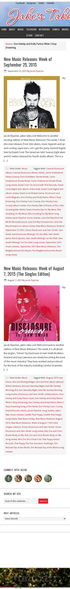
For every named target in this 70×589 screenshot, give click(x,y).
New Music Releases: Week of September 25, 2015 (28, 62)
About (12, 29)
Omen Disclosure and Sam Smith (41, 230)
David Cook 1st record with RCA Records (37, 185)
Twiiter (41, 2)
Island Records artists (16, 410)
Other (29, 35)
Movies (65, 29)
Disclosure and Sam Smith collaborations (38, 394)
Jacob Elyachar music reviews (27, 218)
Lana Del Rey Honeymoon (40, 222)
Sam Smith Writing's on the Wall (41, 238)
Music (21, 29)
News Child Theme (38, 577)
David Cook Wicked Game (32, 193)
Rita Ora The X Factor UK (29, 439)
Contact (39, 35)
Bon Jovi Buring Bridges (24, 382)
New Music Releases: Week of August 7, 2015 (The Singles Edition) (34, 271)
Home (4, 29)
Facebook (20, 2)
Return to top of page (37, 572)
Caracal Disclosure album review (28, 173)
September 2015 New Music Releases (38, 246)
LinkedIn (50, 2)
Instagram (31, 2)
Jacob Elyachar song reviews (41, 410)
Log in (49, 581)
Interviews (44, 29)
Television (31, 29)
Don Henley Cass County (28, 201)
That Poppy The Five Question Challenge (34, 443)
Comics (56, 29)
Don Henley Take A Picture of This (43, 205)
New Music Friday (26, 419)
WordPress (38, 581)
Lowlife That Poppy (34, 415)
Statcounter (6, 586)
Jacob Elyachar (37, 71)
